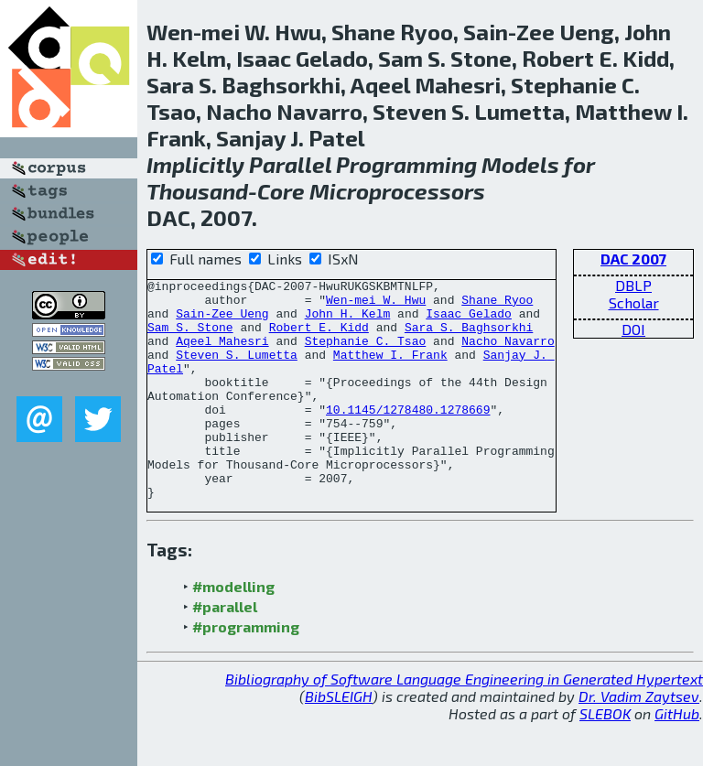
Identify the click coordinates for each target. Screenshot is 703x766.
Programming (406, 164)
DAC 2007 (633, 258)
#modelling (233, 630)
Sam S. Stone (190, 337)
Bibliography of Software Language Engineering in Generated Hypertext (464, 722)
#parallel (224, 650)
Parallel (290, 164)
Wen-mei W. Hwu (376, 305)
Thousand (197, 191)
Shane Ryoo (497, 305)
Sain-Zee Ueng (222, 321)
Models (520, 164)
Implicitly (195, 164)
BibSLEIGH (339, 740)
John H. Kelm (348, 321)
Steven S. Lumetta (236, 370)
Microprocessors (397, 191)
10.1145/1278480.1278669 (408, 436)
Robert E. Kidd (319, 337)
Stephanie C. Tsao (366, 354)
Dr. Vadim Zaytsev (639, 740)
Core (281, 191)
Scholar (634, 302)
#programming (245, 670)
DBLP (633, 285)
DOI (633, 329)
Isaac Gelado (469, 321)
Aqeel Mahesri (222, 354)
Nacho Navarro (507, 354)
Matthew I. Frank (390, 370)
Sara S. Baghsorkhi (469, 337)
